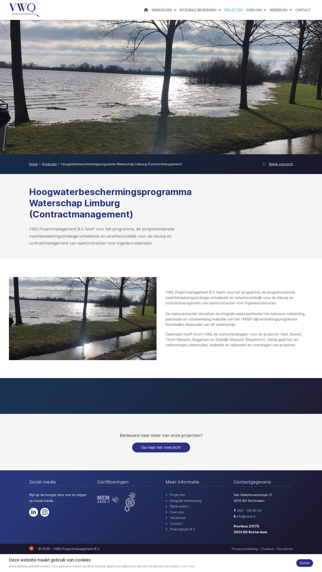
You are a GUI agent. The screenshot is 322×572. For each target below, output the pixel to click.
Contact (303, 10)
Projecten (233, 10)
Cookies (267, 549)
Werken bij (279, 10)
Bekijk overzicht (281, 164)
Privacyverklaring (245, 549)
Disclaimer (285, 549)
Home (146, 10)
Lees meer (187, 566)
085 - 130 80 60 (249, 511)
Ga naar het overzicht (161, 447)
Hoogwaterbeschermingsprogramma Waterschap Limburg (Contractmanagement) (121, 164)
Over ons (254, 10)
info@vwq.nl (245, 516)
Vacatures (178, 518)
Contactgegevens (252, 482)
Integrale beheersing (198, 10)
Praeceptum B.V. (183, 529)
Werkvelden (162, 10)
